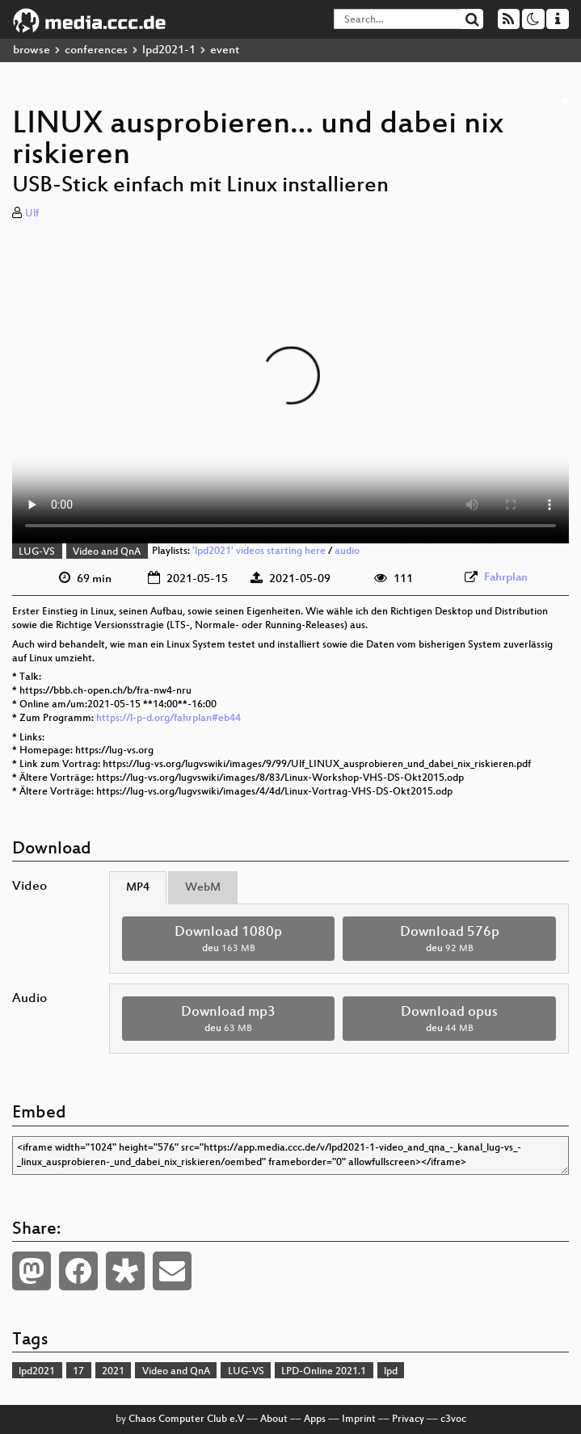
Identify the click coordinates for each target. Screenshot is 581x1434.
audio (347, 552)
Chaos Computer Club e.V (186, 1419)
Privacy (408, 1419)
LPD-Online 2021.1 (323, 1371)
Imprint (359, 1419)
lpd (391, 1371)
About (274, 1419)
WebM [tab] (203, 888)
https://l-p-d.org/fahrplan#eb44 (168, 718)
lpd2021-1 (169, 50)
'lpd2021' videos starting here (259, 552)
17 (78, 1371)
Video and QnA (107, 552)
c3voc (453, 1419)
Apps (315, 1419)
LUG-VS (37, 552)
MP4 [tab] (137, 888)
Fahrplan (506, 578)
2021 (113, 1371)
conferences (96, 50)
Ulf (32, 214)
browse (31, 50)
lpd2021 (37, 1371)
